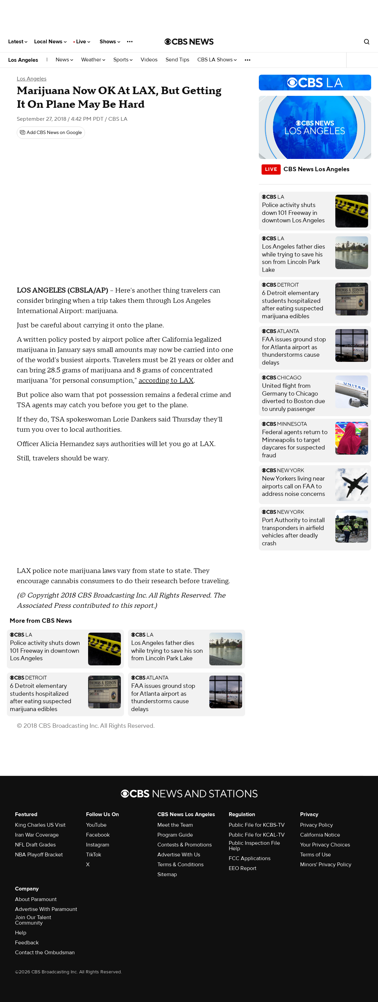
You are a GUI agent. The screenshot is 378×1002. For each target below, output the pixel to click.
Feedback (27, 942)
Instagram (97, 845)
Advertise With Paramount (46, 909)
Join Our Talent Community (33, 920)
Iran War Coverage (37, 835)
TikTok (93, 854)
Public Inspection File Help (254, 845)
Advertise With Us (178, 854)
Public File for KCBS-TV (257, 825)
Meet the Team (175, 825)
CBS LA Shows (217, 60)
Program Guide (175, 835)
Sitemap (167, 874)
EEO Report (242, 868)
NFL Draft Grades (35, 845)
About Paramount (36, 899)
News (64, 60)
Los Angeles (23, 60)
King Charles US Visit (40, 825)
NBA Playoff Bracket (39, 854)
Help (20, 932)
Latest (17, 41)
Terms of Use (315, 854)
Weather (93, 60)
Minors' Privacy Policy (325, 864)
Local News (50, 41)
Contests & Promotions (184, 845)
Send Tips (177, 60)
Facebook (98, 835)
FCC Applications (249, 858)
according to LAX (166, 380)
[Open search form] (367, 42)
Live (83, 41)
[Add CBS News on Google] (51, 133)
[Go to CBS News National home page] (189, 41)
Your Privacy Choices (325, 845)
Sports (122, 60)
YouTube (96, 825)
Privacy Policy (316, 825)
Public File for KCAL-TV (257, 835)
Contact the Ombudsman (45, 952)
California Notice (320, 835)
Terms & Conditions (180, 864)
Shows (110, 41)
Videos (149, 60)
